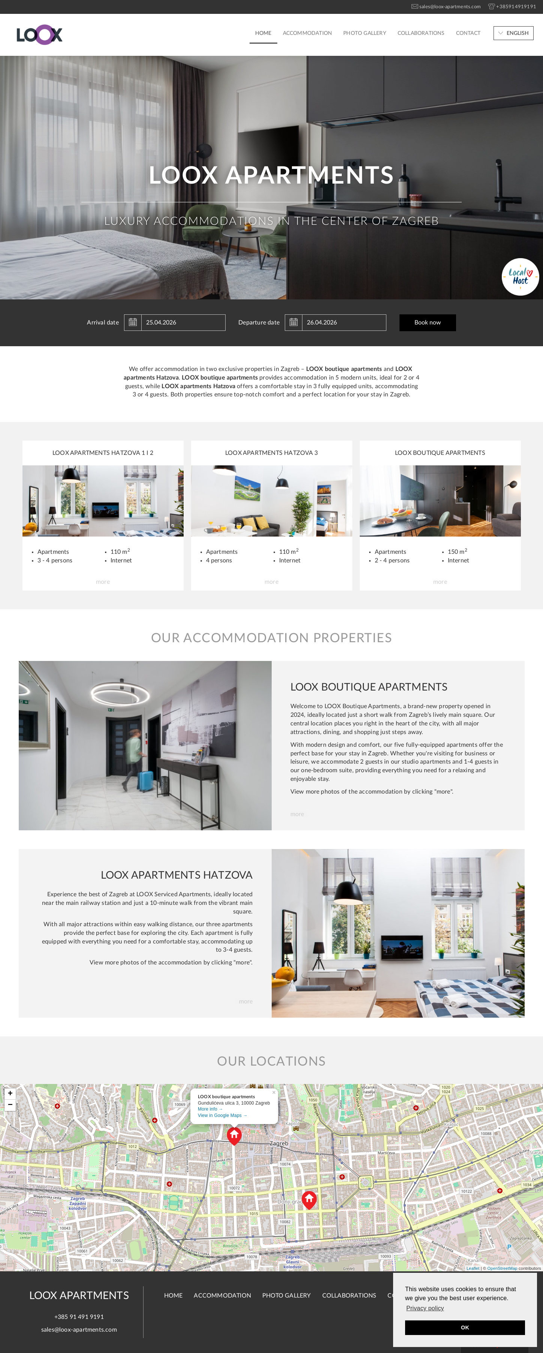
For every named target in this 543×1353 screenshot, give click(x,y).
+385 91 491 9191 (79, 1317)
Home (263, 33)
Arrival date (102, 323)
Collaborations (421, 33)
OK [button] (465, 1328)
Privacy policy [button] (425, 1308)
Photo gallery (364, 33)
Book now (427, 323)
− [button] (10, 1105)
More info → (210, 1109)
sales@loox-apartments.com (79, 1330)
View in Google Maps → (223, 1115)
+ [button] (10, 1094)
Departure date (259, 323)
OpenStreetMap (503, 1268)
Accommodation (307, 33)
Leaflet (473, 1268)
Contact (468, 33)
